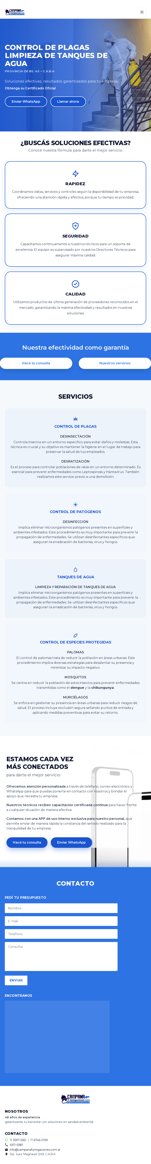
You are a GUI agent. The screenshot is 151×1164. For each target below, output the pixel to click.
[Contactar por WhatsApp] (75, 3)
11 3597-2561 (18, 1140)
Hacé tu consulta (27, 842)
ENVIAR (16, 980)
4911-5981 (16, 1145)
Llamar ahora (68, 101)
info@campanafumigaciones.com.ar (35, 1150)
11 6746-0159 (39, 1140)
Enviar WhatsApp (26, 101)
